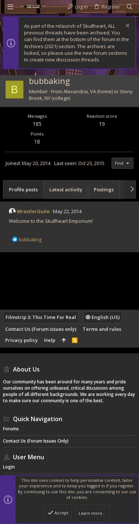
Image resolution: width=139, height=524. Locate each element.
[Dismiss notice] (126, 26)
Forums (11, 429)
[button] (10, 6)
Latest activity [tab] (65, 189)
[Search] (129, 6)
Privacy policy (21, 340)
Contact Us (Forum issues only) (40, 329)
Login (9, 467)
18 (37, 141)
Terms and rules (102, 329)
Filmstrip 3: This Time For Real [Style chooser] (41, 317)
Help (49, 340)
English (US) (103, 317)
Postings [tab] (104, 189)
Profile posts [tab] (23, 189)
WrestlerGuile (33, 211)
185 (37, 123)
